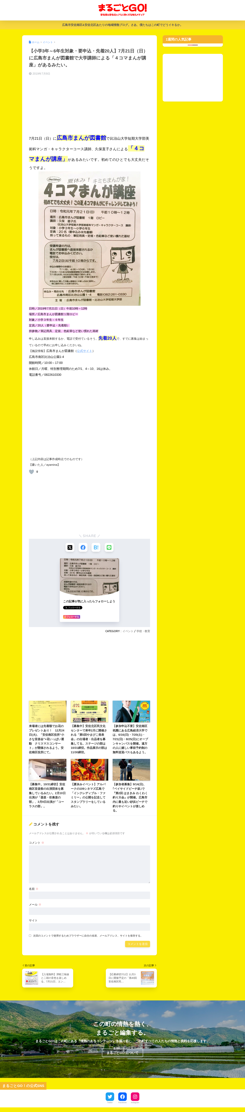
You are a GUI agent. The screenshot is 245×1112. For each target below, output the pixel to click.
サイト (33, 921)
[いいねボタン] (31, 471)
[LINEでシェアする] (110, 547)
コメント (36, 843)
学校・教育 (143, 632)
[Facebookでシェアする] (82, 547)
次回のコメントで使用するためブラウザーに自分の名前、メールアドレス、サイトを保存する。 (88, 936)
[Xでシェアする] (69, 547)
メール (35, 905)
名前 (33, 889)
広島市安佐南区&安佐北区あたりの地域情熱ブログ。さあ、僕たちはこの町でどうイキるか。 (122, 25)
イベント (127, 632)
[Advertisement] (89, 105)
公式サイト (84, 351)
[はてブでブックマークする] (96, 547)
